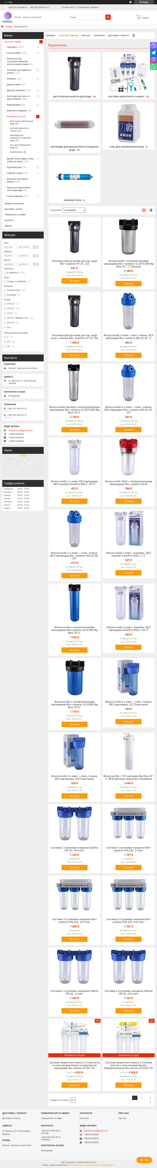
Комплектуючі (73, 200)
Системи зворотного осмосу (126, 96)
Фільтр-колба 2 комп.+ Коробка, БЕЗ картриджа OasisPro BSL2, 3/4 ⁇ (128, 629)
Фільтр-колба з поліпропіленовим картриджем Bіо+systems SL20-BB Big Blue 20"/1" (74, 630)
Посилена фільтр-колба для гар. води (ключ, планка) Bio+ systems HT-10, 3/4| (74, 337)
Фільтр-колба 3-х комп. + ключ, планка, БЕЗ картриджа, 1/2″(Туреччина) (128, 703)
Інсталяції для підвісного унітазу (19, 71)
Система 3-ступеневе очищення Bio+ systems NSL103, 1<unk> (128, 849)
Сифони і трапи (14, 173)
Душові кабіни (14, 84)
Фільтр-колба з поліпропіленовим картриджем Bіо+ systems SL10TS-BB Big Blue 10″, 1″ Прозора (128, 264)
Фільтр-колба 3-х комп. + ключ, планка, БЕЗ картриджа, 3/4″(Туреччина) (74, 777)
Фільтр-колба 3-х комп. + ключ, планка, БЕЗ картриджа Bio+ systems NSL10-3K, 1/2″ (128, 410)
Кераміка (11, 78)
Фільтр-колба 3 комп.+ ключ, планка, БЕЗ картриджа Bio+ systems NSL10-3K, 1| (128, 337)
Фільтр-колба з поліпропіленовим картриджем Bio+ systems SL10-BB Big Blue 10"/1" (74, 704)
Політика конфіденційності (103, 1165)
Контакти (99, 35)
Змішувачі (12, 47)
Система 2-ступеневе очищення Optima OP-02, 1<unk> (74, 992)
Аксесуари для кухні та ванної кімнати (18, 97)
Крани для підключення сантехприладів (18, 189)
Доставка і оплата (118, 35)
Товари (8, 26)
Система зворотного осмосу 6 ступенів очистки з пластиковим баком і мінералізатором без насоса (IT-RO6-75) (128, 1065)
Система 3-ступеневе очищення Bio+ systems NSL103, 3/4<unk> (128, 920)
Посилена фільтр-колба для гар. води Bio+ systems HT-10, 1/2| (74, 262)
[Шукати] (108, 17)
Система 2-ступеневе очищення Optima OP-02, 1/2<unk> (128, 992)
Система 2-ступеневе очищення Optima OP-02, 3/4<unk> (74, 849)
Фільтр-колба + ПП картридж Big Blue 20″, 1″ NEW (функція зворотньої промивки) (128, 777)
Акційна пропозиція (14, 203)
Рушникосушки (14, 167)
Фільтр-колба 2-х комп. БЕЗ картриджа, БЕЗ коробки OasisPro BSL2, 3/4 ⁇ (74, 483)
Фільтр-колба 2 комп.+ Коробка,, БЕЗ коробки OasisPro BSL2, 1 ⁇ (128, 554)
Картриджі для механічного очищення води (20, 138)
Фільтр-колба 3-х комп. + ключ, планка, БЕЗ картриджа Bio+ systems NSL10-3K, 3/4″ (74, 556)
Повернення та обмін (15, 214)
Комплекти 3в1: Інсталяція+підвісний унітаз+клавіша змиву (17, 61)
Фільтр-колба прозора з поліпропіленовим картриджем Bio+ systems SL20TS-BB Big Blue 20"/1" (74, 410)
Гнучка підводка (15, 196)
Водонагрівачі (14, 105)
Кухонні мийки (14, 53)
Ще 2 (9, 327)
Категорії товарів (68, 35)
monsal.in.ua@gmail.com (20, 430)
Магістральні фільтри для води (72, 96)
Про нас (86, 35)
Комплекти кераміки (17, 110)
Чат (144, 1160)
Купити (76, 281)
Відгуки (8, 226)
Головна (50, 35)
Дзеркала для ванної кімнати (17, 180)
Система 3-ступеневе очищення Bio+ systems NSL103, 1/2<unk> (74, 920)
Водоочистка (13, 116)
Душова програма (16, 90)
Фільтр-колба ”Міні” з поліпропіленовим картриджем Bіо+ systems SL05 (128, 483)
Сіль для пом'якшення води (127, 147)
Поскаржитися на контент (79, 1165)
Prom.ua (92, 1162)
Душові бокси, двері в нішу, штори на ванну (20, 160)
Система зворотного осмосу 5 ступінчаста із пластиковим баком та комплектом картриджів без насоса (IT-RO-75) (74, 1065)
